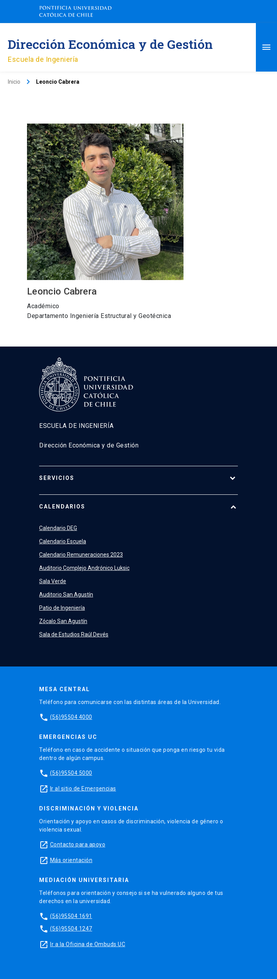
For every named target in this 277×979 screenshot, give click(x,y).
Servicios (56, 478)
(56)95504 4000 (71, 717)
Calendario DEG (58, 528)
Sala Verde (52, 581)
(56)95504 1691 (71, 916)
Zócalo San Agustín (63, 621)
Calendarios (62, 506)
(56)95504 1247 (71, 928)
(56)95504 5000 (71, 773)
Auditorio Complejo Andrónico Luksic (84, 568)
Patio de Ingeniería (62, 608)
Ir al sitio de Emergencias (83, 788)
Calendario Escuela (62, 541)
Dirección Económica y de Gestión (110, 44)
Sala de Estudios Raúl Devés (73, 634)
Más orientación (71, 860)
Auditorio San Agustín (66, 594)
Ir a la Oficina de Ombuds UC (87, 944)
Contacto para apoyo (78, 844)
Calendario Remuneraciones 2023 (81, 554)
